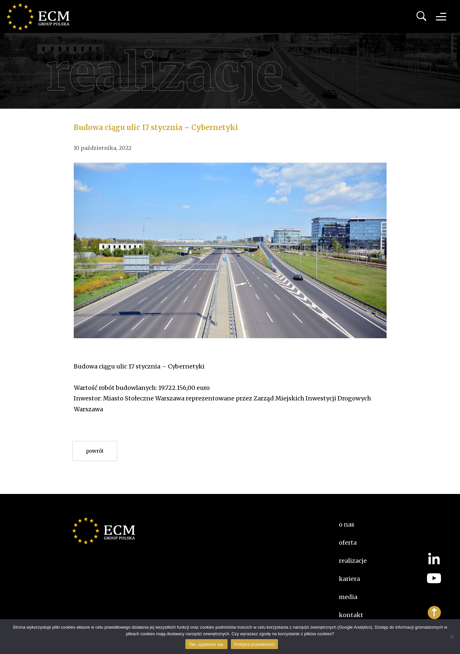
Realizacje (353, 560)
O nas (346, 524)
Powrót (95, 451)
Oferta (348, 542)
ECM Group (41, 16)
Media (348, 597)
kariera (349, 579)
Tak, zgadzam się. (206, 644)
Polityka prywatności (254, 644)
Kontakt (351, 615)
